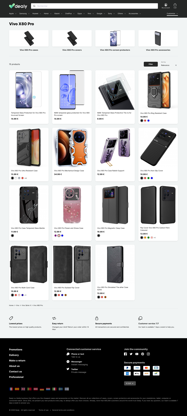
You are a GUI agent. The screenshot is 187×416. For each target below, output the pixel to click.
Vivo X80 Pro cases (29, 50)
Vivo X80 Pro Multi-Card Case (22, 288)
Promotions (15, 349)
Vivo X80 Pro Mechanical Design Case (69, 171)
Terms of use (43, 410)
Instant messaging (79, 364)
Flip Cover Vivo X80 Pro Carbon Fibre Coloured (155, 229)
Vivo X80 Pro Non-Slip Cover (151, 171)
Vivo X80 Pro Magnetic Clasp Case (111, 228)
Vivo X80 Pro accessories (158, 50)
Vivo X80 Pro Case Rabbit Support (110, 171)
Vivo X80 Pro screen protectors (115, 50)
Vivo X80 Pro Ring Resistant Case (153, 113)
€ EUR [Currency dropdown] (129, 383)
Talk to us (75, 357)
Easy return (57, 323)
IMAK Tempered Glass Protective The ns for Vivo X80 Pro (114, 114)
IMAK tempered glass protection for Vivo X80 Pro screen (72, 114)
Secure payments (103, 323)
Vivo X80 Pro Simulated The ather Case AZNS (112, 288)
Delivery (14, 355)
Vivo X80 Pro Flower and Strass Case (68, 228)
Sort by (163, 62)
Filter (151, 64)
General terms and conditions (63, 410)
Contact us (15, 371)
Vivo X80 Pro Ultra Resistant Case (24, 171)
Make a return (17, 360)
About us (14, 366)
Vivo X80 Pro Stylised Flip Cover (66, 288)
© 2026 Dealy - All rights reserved (22, 410)
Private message (78, 372)
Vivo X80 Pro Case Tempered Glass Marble (28, 228)
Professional (16, 377)
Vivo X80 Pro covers (72, 50)
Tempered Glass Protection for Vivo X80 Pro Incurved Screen (28, 114)
